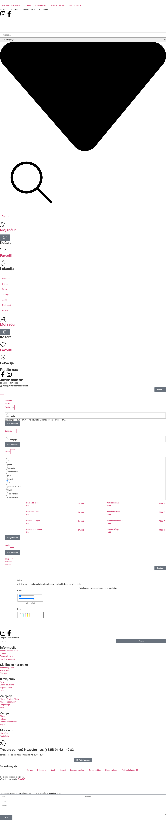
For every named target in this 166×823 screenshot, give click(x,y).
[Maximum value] (26, 598)
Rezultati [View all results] (5, 216)
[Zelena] (22, 613)
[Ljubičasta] (20, 613)
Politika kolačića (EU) (130, 770)
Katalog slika (40, 5)
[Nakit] (7, 473)
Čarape (30, 770)
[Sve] (7, 458)
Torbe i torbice (95, 770)
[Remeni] (7, 477)
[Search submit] (31, 183)
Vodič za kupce (74, 5)
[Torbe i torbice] (7, 492)
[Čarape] (7, 462)
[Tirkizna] (24, 613)
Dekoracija (41, 770)
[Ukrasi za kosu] (7, 495)
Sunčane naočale (77, 770)
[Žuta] (28, 613)
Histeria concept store (11, 5)
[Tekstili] (7, 488)
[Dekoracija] (7, 466)
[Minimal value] (26, 596)
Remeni (62, 770)
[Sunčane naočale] (7, 484)
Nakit (52, 770)
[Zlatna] (30, 613)
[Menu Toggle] (2, 397)
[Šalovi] (7, 481)
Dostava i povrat (57, 5)
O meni (28, 5)
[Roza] (26, 613)
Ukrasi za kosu (111, 770)
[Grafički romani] (7, 469)
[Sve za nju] (7, 414)
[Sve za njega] (7, 438)
